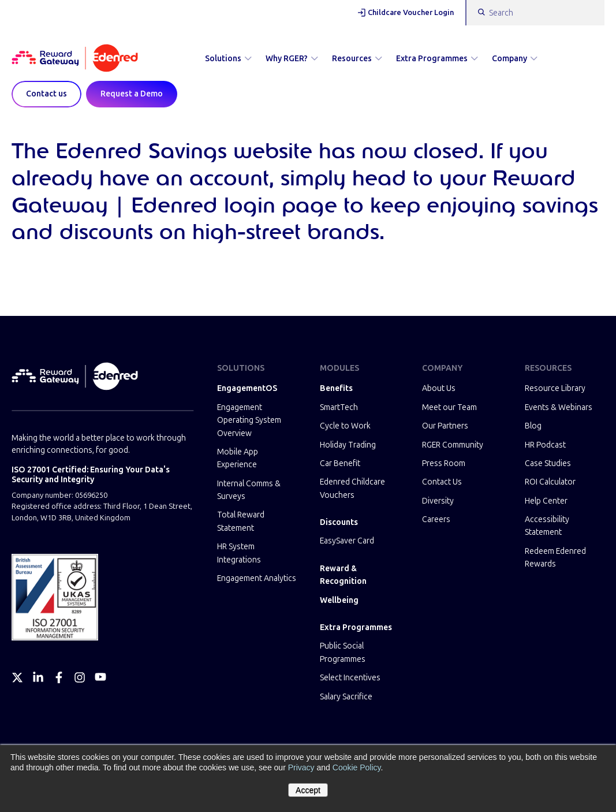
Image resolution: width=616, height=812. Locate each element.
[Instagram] (79, 677)
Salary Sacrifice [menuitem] (346, 697)
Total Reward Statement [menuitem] (240, 521)
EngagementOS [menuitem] (247, 388)
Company (514, 59)
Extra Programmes (437, 59)
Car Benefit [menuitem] (340, 463)
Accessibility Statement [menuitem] (547, 526)
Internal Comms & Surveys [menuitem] (249, 490)
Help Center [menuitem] (546, 501)
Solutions (228, 59)
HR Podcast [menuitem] (545, 445)
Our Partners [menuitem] (445, 426)
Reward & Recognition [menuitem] (343, 575)
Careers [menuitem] (436, 519)
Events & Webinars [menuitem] (558, 407)
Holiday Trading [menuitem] (348, 445)
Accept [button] (308, 790)
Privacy (301, 767)
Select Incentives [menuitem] (350, 678)
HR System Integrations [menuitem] (239, 553)
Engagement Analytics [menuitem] (256, 578)
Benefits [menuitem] (336, 388)
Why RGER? (292, 59)
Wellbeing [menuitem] (339, 600)
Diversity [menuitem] (438, 501)
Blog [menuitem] (533, 426)
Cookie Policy (357, 767)
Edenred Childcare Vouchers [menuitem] (352, 488)
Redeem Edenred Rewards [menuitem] (555, 557)
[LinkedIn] (38, 677)
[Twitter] (17, 677)
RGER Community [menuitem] (452, 445)
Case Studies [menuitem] (548, 463)
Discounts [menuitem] (339, 522)
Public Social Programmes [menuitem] (342, 652)
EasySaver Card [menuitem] (347, 541)
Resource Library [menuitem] (555, 388)
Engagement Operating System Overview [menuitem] (249, 420)
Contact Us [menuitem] (442, 482)
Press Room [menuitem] (443, 463)
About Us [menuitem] (439, 388)
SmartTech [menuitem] (339, 407)
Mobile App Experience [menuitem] (237, 458)
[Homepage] (75, 59)
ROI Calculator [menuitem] (550, 482)
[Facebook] (59, 677)
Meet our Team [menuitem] (449, 407)
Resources (357, 59)
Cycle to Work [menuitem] (345, 426)
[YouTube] (100, 677)
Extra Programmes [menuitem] (356, 627)
